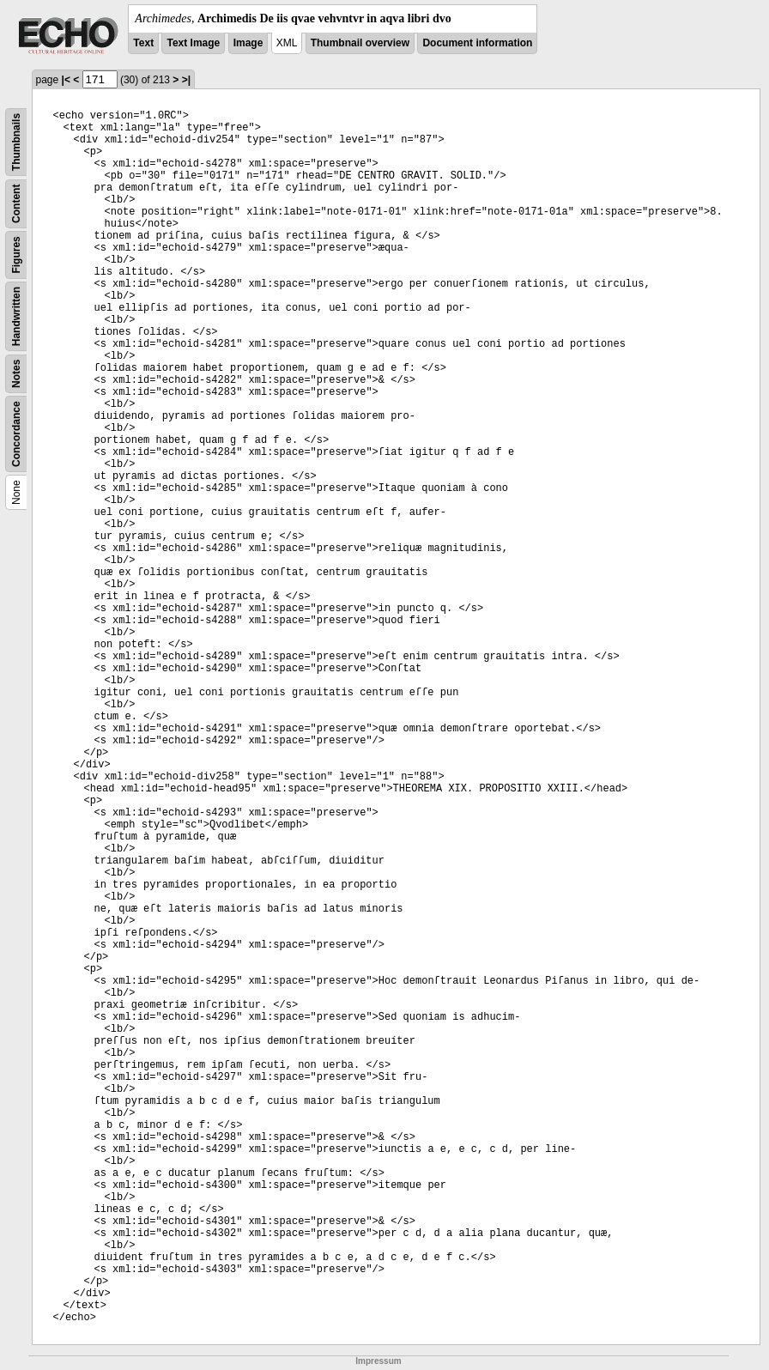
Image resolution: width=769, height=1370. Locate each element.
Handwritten (16, 316)
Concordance (16, 434)
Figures (16, 254)
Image (248, 43)
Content (16, 204)
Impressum (378, 1361)
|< (66, 80)
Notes (16, 374)
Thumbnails (16, 142)
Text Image (193, 43)
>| (186, 80)
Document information (477, 43)
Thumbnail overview (360, 43)
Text (143, 43)
